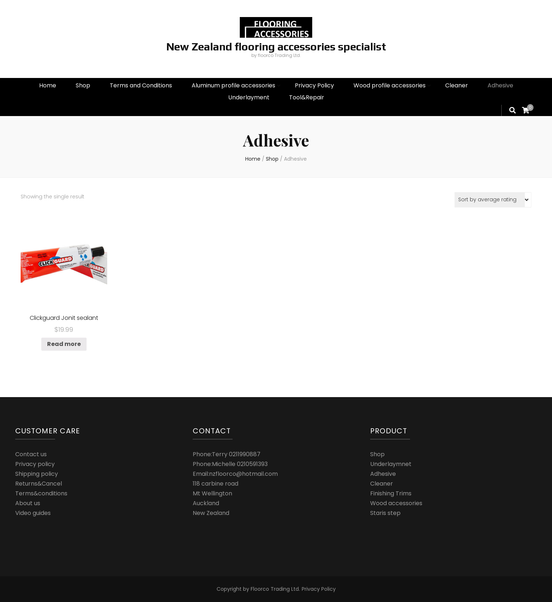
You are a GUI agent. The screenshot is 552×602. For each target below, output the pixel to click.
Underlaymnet (390, 464)
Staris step (385, 513)
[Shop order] (493, 199)
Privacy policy (35, 464)
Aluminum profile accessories (233, 85)
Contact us (31, 454)
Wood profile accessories (390, 85)
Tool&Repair (306, 97)
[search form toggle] (512, 110)
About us (27, 503)
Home (47, 85)
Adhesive (500, 85)
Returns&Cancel (38, 483)
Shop (83, 85)
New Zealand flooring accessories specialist (276, 46)
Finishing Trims (390, 493)
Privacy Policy (314, 85)
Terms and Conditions (141, 85)
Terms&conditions (41, 493)
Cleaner (456, 85)
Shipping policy (36, 474)
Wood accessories (396, 503)
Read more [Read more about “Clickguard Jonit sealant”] (64, 344)
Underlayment (248, 97)
